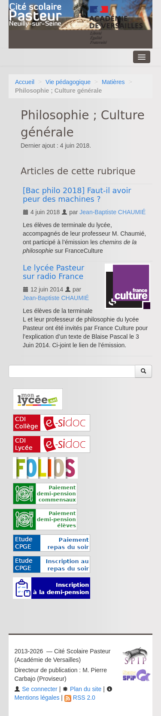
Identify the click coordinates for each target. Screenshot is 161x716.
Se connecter (35, 689)
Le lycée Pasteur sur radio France (53, 272)
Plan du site (81, 689)
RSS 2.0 (79, 697)
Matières (113, 82)
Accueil (24, 82)
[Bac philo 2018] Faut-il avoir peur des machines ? (77, 194)
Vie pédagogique (68, 82)
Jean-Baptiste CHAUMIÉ (112, 212)
